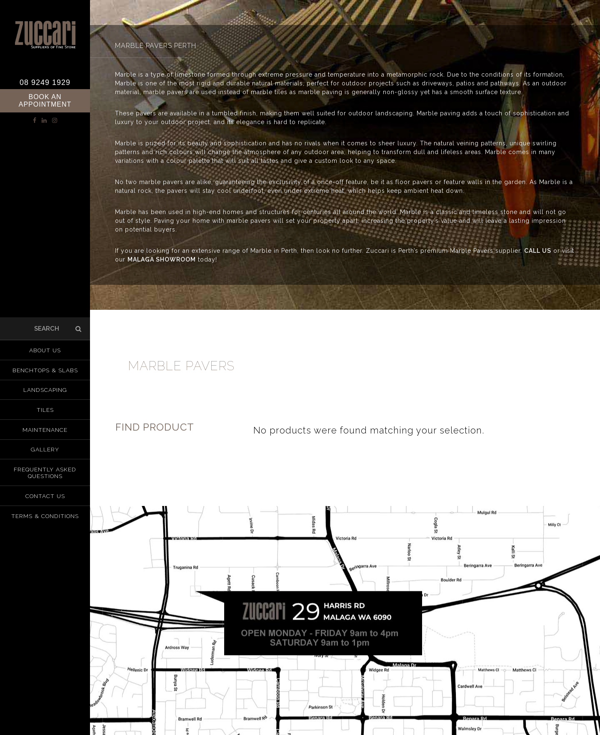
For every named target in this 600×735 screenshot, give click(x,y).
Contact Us (45, 494)
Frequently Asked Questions (45, 471)
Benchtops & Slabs (45, 372)
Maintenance (45, 429)
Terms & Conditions (45, 513)
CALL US (537, 250)
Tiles (45, 410)
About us (45, 353)
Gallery (45, 449)
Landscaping (45, 391)
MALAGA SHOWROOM (162, 259)
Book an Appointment (45, 100)
